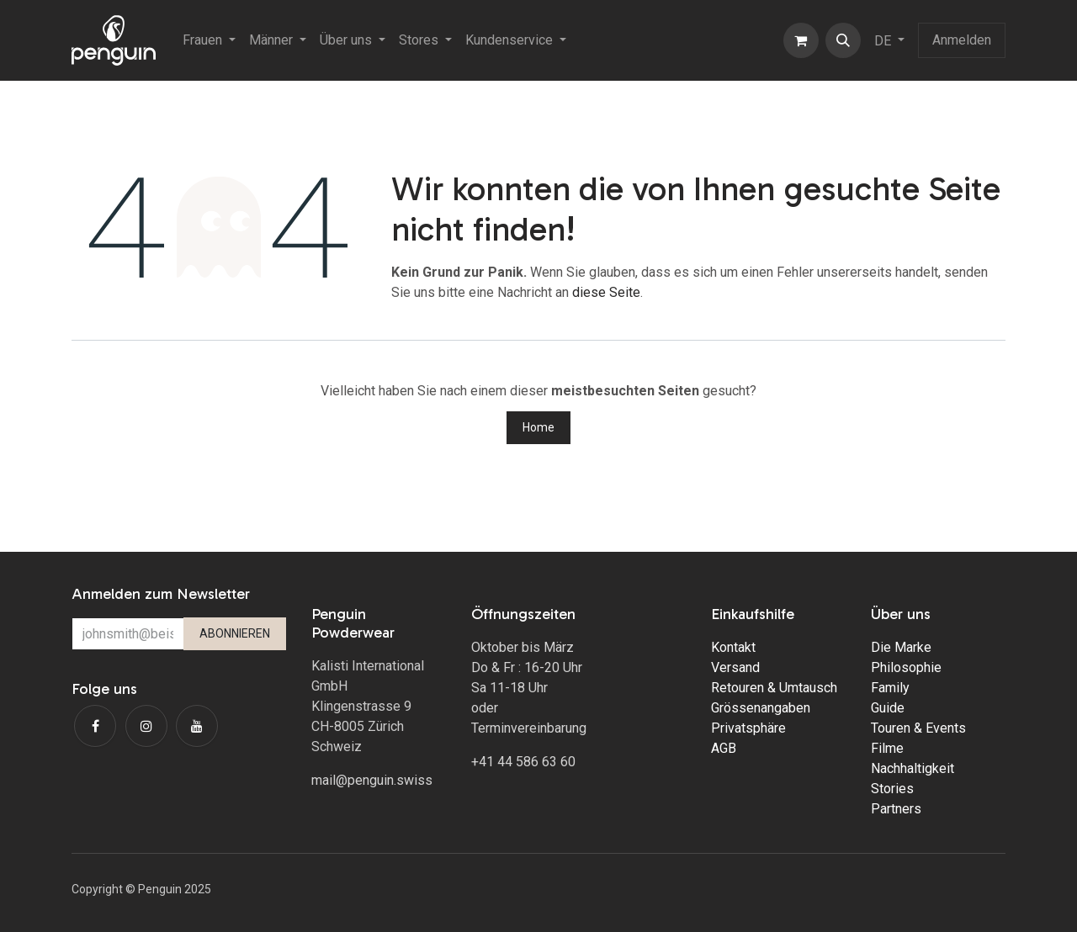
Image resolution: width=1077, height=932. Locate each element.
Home (538, 427)
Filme (887, 748)
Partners (896, 809)
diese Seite (606, 292)
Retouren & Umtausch (774, 688)
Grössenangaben (760, 708)
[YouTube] (197, 726)
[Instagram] (146, 726)
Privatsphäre (748, 728)
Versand (735, 667)
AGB (723, 748)
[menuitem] (209, 40)
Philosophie (906, 667)
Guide (888, 708)
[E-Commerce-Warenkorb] (801, 40)
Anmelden (961, 40)
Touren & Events (918, 728)
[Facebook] (95, 726)
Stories (892, 789)
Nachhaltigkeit (912, 768)
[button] (843, 40)
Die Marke (901, 647)
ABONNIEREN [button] (234, 633)
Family (890, 688)
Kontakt (733, 647)
